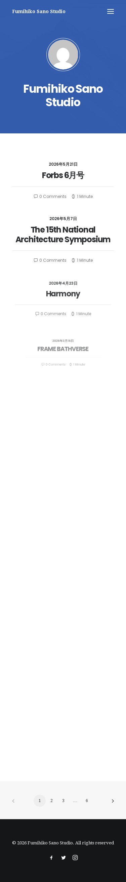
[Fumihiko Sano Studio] (39, 11)
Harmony (63, 294)
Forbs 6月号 (63, 175)
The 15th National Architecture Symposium (62, 234)
